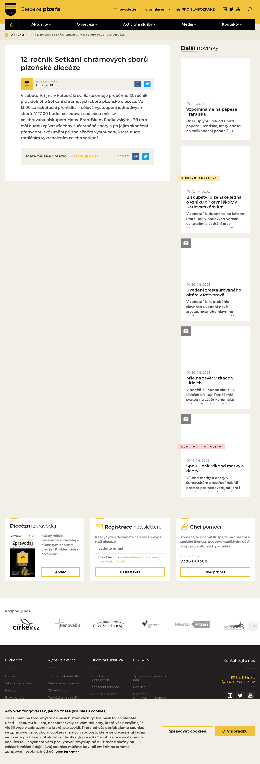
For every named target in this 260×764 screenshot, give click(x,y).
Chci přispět (215, 573)
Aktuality (48, 35)
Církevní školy (58, 692)
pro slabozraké (196, 10)
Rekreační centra (103, 695)
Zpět (12, 35)
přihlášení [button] (156, 10)
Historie (11, 677)
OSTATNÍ (142, 661)
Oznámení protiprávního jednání (150, 697)
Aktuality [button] (40, 25)
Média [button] (187, 25)
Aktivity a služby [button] (138, 25)
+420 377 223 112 (237, 683)
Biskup (10, 692)
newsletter (126, 10)
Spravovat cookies (187, 731)
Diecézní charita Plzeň (65, 677)
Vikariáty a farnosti (19, 684)
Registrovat (130, 573)
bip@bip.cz (243, 678)
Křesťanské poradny (63, 684)
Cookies (139, 688)
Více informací (67, 752)
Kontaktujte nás (83, 157)
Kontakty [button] (230, 25)
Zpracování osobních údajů (149, 679)
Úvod (29, 35)
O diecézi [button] (85, 25)
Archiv (60, 573)
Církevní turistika (107, 661)
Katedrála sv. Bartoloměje (100, 679)
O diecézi (14, 661)
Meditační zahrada (104, 688)
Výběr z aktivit (62, 661)
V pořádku (235, 731)
